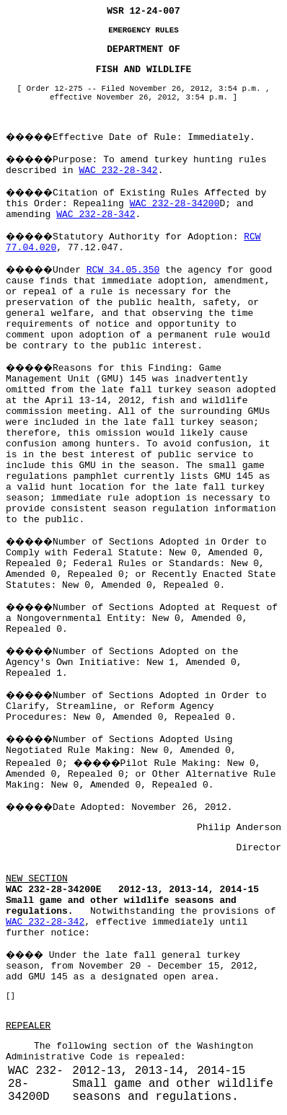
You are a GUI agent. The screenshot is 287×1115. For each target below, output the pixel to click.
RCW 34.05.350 (123, 270)
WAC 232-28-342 (118, 170)
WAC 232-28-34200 (175, 203)
